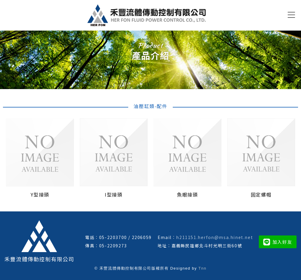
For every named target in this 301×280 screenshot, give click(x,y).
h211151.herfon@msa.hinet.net (214, 237)
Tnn (202, 268)
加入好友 (277, 242)
